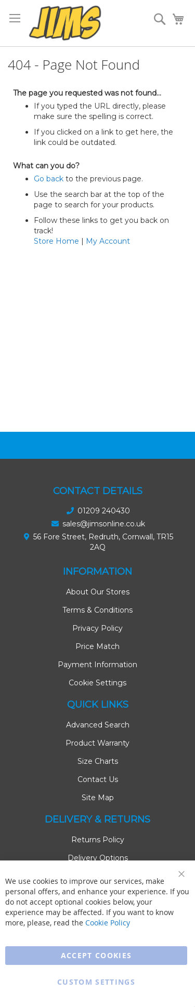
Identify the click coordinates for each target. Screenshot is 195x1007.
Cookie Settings (97, 682)
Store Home (56, 241)
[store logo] (65, 23)
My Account (108, 241)
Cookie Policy (107, 923)
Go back (48, 178)
